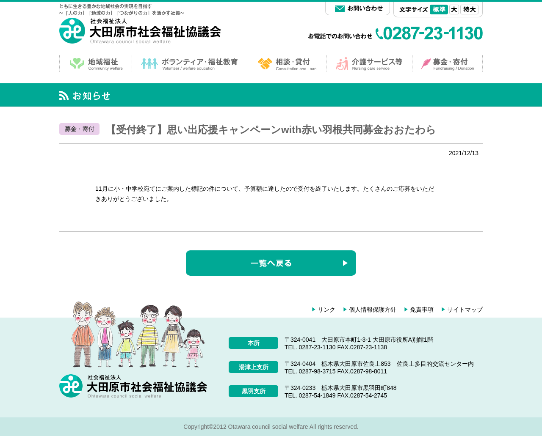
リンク (326, 309)
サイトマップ (465, 309)
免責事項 (422, 309)
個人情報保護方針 (372, 309)
